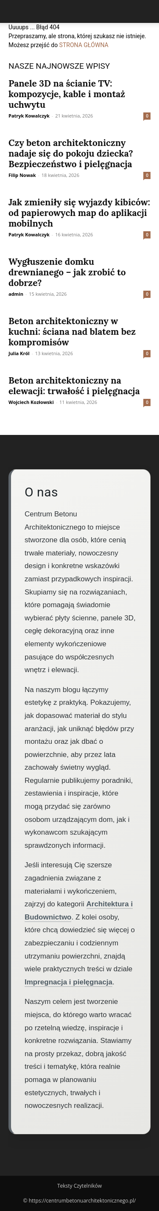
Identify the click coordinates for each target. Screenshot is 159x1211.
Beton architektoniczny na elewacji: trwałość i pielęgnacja (74, 386)
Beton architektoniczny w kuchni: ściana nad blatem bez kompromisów (72, 331)
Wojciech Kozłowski (31, 402)
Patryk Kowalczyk (29, 115)
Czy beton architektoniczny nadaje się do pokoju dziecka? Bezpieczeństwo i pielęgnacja (70, 153)
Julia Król (19, 353)
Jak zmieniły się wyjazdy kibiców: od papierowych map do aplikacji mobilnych (79, 212)
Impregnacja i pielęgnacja (68, 982)
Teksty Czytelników (79, 1185)
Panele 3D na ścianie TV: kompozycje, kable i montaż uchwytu (66, 94)
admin (15, 294)
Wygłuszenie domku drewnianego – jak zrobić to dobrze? (67, 272)
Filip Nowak (22, 175)
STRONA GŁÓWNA (84, 45)
